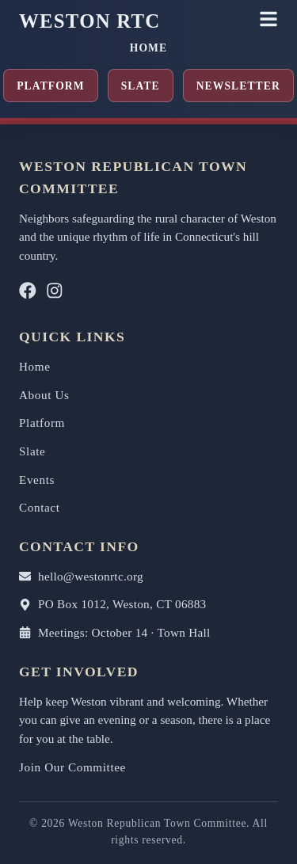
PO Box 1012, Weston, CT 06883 (113, 604)
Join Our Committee (72, 767)
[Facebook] (27, 294)
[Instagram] (54, 294)
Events (37, 479)
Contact (39, 507)
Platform (50, 86)
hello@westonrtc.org (81, 576)
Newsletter (238, 86)
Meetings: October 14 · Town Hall (115, 632)
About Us (44, 395)
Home (148, 48)
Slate (140, 86)
